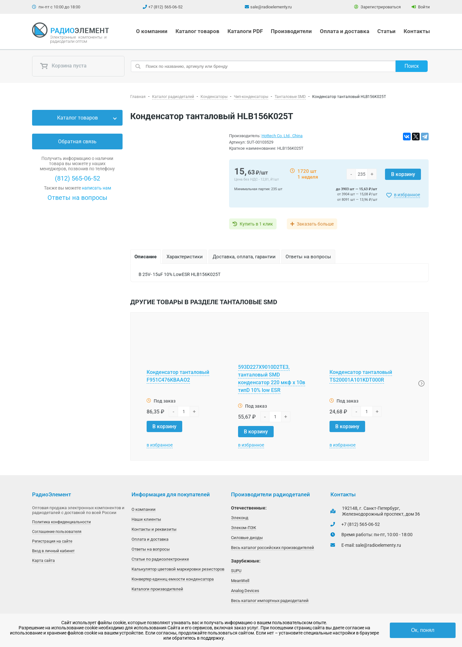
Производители (291, 31)
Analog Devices (245, 590)
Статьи (386, 31)
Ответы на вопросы (77, 197)
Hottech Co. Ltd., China (282, 135)
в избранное (407, 194)
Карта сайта (43, 560)
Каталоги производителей (157, 589)
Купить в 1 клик (256, 223)
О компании (151, 31)
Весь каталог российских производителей (272, 547)
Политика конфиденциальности (61, 522)
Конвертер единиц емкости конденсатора (173, 579)
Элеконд (239, 517)
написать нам (96, 188)
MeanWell (240, 580)
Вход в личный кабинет (53, 551)
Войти (421, 6)
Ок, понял (422, 630)
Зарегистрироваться (377, 6)
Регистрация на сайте (52, 541)
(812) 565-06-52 (77, 178)
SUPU (236, 570)
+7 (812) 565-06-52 (165, 6)
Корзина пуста (63, 66)
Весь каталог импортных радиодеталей (270, 600)
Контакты (417, 31)
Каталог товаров (197, 31)
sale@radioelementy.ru (271, 6)
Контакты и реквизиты (154, 529)
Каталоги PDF (245, 31)
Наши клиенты (146, 519)
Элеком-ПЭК (243, 527)
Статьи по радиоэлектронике (160, 559)
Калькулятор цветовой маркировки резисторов (178, 569)
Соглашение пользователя (56, 531)
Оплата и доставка (344, 31)
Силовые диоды (247, 537)
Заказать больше (315, 223)
